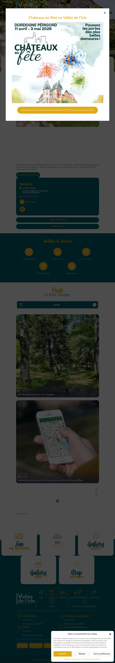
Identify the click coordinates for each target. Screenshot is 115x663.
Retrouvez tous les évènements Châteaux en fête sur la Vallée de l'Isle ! (57, 110)
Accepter (62, 654)
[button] (110, 634)
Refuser (82, 654)
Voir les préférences (102, 654)
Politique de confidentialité (72, 659)
